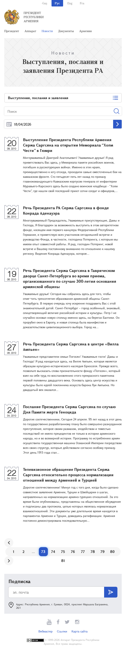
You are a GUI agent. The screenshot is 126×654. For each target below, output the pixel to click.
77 (83, 551)
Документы (66, 31)
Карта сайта (79, 631)
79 (102, 551)
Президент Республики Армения (34, 17)
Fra (82, 3)
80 (112, 551)
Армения (85, 31)
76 (73, 551)
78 (93, 551)
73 (43, 551)
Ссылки (62, 631)
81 (63, 560)
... (9, 124)
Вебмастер (45, 631)
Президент (11, 31)
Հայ (44, 3)
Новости (47, 31)
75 (63, 551)
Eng (69, 3)
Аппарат (30, 31)
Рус (57, 3)
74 (53, 551)
